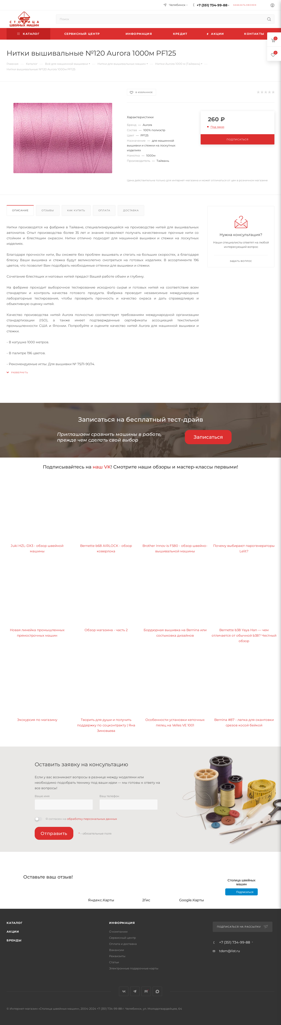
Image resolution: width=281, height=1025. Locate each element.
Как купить (76, 210)
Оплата (104, 210)
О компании (118, 931)
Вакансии (116, 950)
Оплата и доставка (123, 944)
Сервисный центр (122, 937)
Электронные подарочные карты (133, 968)
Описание (20, 210)
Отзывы (47, 210)
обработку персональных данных (92, 819)
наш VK (102, 467)
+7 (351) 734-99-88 (212, 5)
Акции (13, 931)
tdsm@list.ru (229, 951)
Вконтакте (123, 991)
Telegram (135, 991)
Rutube (146, 991)
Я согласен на (81, 819)
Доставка (131, 210)
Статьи (114, 962)
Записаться (208, 437)
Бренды (14, 940)
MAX (157, 991)
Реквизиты (117, 956)
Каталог (15, 923)
